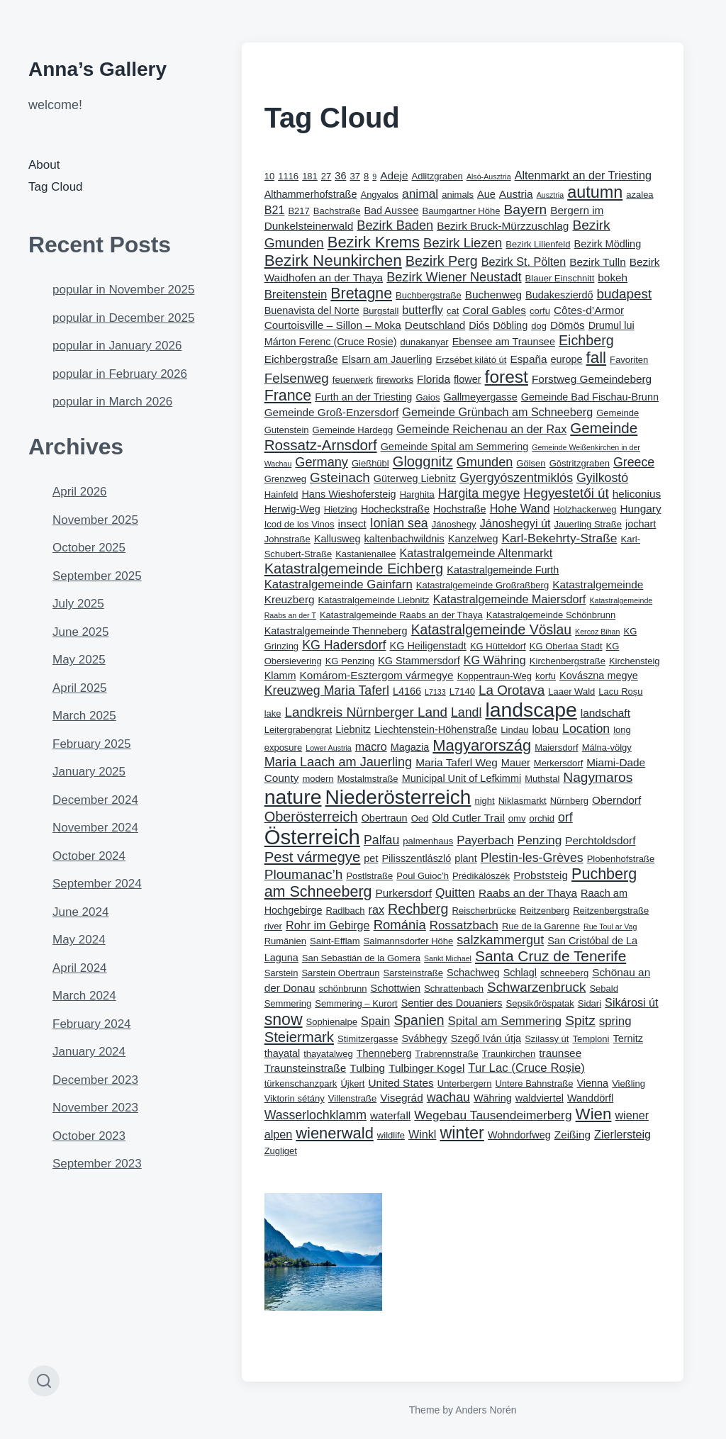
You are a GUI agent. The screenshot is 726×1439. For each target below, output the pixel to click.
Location (586, 729)
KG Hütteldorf (498, 646)
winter (462, 1133)
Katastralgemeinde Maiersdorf (509, 599)
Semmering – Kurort (356, 1003)
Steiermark (299, 1037)
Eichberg (586, 340)
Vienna (592, 1083)
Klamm (280, 675)
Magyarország (481, 745)
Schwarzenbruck (536, 987)
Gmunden (485, 462)
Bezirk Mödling (608, 244)
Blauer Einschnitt (560, 278)
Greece (633, 462)
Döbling (510, 325)
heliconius (637, 494)
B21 (274, 209)
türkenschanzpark (300, 1083)
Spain (375, 1020)
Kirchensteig (634, 661)
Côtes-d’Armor (589, 310)
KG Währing (495, 660)
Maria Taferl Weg (456, 762)
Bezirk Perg (442, 261)
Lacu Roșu (620, 691)
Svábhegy (424, 1038)
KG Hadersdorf (344, 645)
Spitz (580, 1020)
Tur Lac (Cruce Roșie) (526, 1068)
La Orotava (511, 690)
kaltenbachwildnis (404, 538)
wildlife (391, 1135)
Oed (420, 818)
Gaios (427, 397)
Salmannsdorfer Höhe (409, 941)
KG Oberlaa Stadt (566, 646)
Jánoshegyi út (515, 523)
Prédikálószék (481, 875)
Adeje (394, 175)
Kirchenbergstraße (567, 661)
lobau (545, 729)
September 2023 (97, 1163)
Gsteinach (340, 477)
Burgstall (381, 311)
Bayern (525, 209)
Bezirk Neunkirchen (333, 260)
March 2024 (84, 995)
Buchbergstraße (429, 295)
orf (565, 817)
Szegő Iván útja (486, 1038)
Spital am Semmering (505, 1021)
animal (420, 193)
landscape (530, 709)
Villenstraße (352, 1098)
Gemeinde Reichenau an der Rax (481, 428)
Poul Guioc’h (422, 875)
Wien (594, 1114)
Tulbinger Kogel (426, 1068)
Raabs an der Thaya (528, 893)
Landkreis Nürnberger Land (366, 712)
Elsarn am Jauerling (387, 359)
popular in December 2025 (123, 318)
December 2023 (95, 1080)
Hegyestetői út (565, 493)
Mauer (515, 762)
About (44, 165)
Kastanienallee (365, 554)
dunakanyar (425, 342)
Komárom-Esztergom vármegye (377, 675)
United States (400, 1083)
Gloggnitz (423, 461)
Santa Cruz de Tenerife (550, 956)
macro (371, 746)
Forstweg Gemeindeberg (592, 379)
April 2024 (79, 968)
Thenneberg (384, 1053)
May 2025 (79, 659)
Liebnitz (353, 729)
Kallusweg (337, 538)
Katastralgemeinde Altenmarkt (476, 553)
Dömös (567, 325)
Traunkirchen (508, 1053)
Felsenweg (296, 378)
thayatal (282, 1053)
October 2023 (88, 1136)
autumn (594, 192)
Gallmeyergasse (480, 397)
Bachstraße (337, 211)
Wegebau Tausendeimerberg (492, 1115)
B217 (298, 211)
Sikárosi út (632, 1002)
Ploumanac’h (303, 874)
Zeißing (572, 1135)
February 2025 (91, 744)
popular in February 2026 (119, 374)
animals (458, 194)
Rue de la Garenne (541, 926)
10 (269, 176)
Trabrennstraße (447, 1053)
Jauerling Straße (588, 524)
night (484, 800)
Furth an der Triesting (363, 397)
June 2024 (80, 912)
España (528, 359)
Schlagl (520, 972)
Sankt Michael (447, 958)
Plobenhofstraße (621, 858)
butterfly (422, 309)
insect (352, 523)
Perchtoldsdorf (600, 840)
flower (467, 379)
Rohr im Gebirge (328, 925)
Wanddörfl (590, 1098)
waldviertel (539, 1098)
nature (293, 796)
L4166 (407, 691)
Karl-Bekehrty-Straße (559, 538)
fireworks (394, 379)
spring (615, 1021)
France (287, 395)
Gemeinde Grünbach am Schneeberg (497, 411)
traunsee (560, 1053)
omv (517, 818)
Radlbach (345, 910)
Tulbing (367, 1068)
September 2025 (97, 576)
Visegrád (401, 1098)
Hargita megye (479, 493)
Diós (479, 325)
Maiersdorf (556, 747)
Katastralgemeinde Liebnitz (374, 600)
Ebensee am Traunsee (503, 341)
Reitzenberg (544, 910)
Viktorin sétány (294, 1098)
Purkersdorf (404, 893)
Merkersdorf (558, 763)
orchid (541, 818)
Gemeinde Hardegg (353, 430)
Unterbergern (464, 1083)
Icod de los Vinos (299, 524)
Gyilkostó (602, 478)
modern (317, 778)
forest (506, 376)
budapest (624, 293)
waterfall (390, 1115)
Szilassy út (547, 1039)
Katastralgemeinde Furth (503, 570)
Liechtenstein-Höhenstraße (435, 729)
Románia (400, 924)
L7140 (462, 691)
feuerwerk (353, 379)
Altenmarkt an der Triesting (583, 175)
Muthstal (542, 778)
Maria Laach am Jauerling (338, 762)
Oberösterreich (311, 816)
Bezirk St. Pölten (523, 261)
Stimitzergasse (367, 1039)
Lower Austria (329, 748)
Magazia (410, 747)
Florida (433, 379)
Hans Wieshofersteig (348, 494)
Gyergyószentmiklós (516, 478)
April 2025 (79, 688)
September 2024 (97, 883)
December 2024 (95, 800)
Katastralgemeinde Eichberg (354, 568)
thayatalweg (327, 1053)
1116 (288, 176)
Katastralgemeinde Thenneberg (336, 631)
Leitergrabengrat (298, 729)
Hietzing (340, 509)
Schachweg (473, 972)
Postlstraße (369, 875)
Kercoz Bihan (597, 631)
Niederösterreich (398, 797)
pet (371, 858)
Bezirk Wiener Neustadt (453, 277)
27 (326, 176)
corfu (540, 311)
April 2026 (79, 491)
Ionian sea (399, 523)
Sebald (603, 988)
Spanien (418, 1020)
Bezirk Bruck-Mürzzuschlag (503, 226)
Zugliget (280, 1151)
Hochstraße (459, 509)
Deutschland (435, 325)
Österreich (312, 837)
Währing (493, 1098)
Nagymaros (597, 777)
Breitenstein (296, 294)
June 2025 (80, 632)
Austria (516, 194)
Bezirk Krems (374, 242)
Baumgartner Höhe (462, 211)
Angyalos (379, 194)
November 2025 (95, 520)
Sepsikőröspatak (540, 1003)
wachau (448, 1097)
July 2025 (78, 603)
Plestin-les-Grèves (532, 858)
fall (596, 357)
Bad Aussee (391, 210)
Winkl (422, 1134)
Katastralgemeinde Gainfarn (338, 584)
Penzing (540, 840)
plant (465, 858)
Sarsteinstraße (413, 973)
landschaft (605, 713)
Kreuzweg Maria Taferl (326, 690)
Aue (486, 194)
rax (376, 909)
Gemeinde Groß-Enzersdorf (331, 412)
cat (453, 311)
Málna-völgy (607, 747)
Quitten (455, 892)
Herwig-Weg (292, 509)
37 (354, 176)
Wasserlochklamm (315, 1115)
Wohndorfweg (519, 1135)
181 (310, 176)
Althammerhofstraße (310, 194)
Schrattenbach (454, 988)
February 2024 (91, 1024)
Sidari (589, 1003)
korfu (545, 676)
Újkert (352, 1083)
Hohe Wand (520, 508)
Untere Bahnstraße (534, 1083)
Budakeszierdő (559, 295)
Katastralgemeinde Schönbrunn (550, 615)
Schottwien (396, 988)
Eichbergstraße (301, 359)
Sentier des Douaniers (452, 1003)
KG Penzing (349, 661)
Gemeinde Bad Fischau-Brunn (590, 397)
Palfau (381, 840)
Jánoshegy (454, 524)
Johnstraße (287, 539)
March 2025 (84, 715)
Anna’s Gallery (97, 69)
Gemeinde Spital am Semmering (455, 446)
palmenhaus (428, 841)
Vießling (628, 1083)
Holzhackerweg (584, 509)
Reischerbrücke (484, 910)
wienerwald (335, 1133)
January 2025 (88, 771)
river (273, 926)
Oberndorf (616, 800)
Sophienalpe (331, 1022)
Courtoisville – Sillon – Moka (332, 325)
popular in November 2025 (123, 289)
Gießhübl (370, 463)
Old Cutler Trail (468, 818)
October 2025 (88, 547)
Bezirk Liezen (462, 242)
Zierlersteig (622, 1134)
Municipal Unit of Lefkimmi (462, 778)
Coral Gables (494, 310)
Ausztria (550, 195)
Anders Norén (485, 1410)
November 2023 (95, 1107)
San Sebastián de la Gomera (361, 958)
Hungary (640, 509)
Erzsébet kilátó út (471, 359)
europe (567, 359)
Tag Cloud (55, 187)
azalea (639, 194)
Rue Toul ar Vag (610, 926)
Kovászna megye (598, 675)
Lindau (514, 729)
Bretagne (361, 293)
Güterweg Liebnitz (415, 478)
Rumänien (285, 941)
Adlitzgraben (437, 176)
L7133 (435, 692)
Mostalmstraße (367, 778)
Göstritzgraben (579, 463)
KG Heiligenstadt (428, 645)
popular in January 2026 (117, 345)
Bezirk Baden (395, 225)
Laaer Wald (571, 691)
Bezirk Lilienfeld (538, 244)
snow (283, 1019)
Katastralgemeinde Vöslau (491, 629)
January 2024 (88, 1051)
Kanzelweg (473, 538)
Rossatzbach (464, 925)
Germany (321, 462)
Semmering (288, 1003)
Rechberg (418, 909)
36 (340, 175)
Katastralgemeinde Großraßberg (482, 585)
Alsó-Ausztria (489, 176)
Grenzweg (285, 479)
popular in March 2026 (112, 401)
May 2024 (79, 939)
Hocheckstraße (395, 509)
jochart (640, 524)
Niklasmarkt (522, 800)
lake (272, 713)
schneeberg (564, 973)
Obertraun (385, 818)
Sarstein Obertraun (340, 973)
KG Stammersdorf (419, 660)
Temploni (590, 1039)
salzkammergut (500, 940)
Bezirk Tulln (597, 262)
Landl (466, 712)
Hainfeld (281, 494)
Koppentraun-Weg (494, 676)
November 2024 (95, 827)
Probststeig (540, 875)
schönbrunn (342, 988)
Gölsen (530, 463)
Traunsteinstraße (305, 1068)
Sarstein (281, 973)
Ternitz (628, 1038)
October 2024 (88, 856)
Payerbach (485, 840)
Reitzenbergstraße (611, 910)
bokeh (612, 277)
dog (539, 325)
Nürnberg (569, 800)
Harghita (417, 494)
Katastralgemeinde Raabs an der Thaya (401, 615)
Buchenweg (493, 295)
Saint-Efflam (335, 941)
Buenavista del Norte (311, 310)
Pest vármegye (312, 857)
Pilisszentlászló (416, 858)
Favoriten (629, 359)
